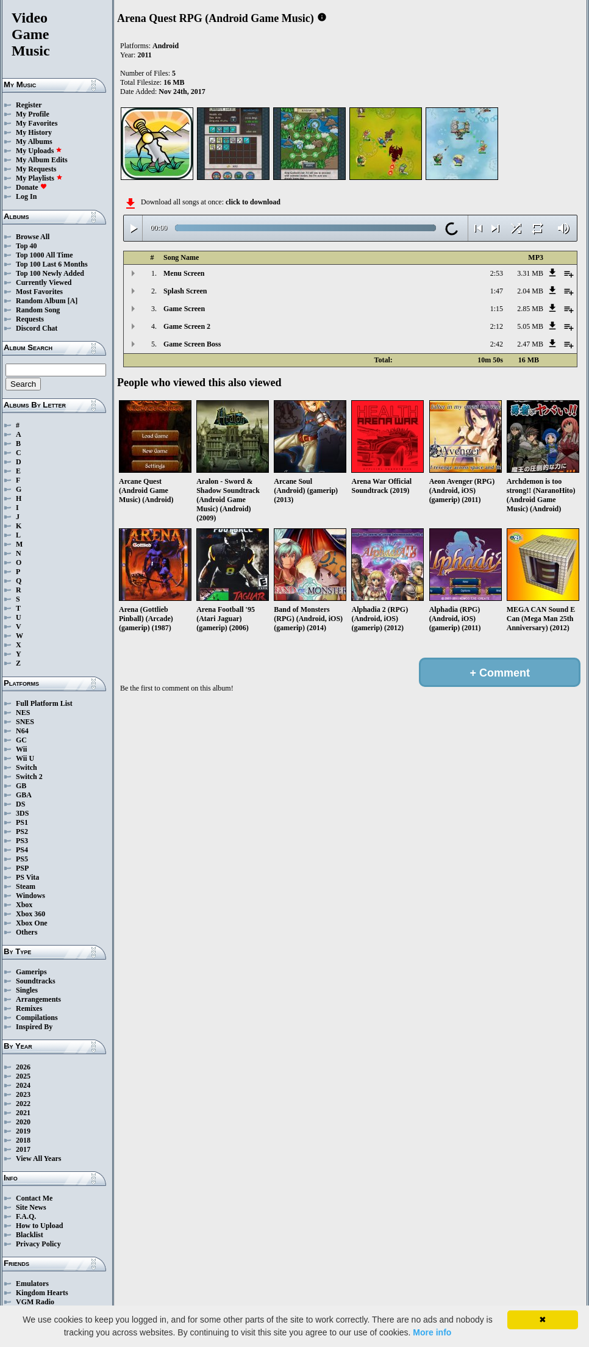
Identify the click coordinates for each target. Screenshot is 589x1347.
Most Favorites (39, 291)
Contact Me (34, 1198)
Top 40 (26, 246)
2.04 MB (530, 291)
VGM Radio (35, 1302)
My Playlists (39, 178)
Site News (31, 1207)
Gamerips (31, 972)
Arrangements (38, 999)
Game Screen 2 (186, 326)
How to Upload (39, 1225)
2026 (23, 1067)
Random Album (41, 300)
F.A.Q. (26, 1216)
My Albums (34, 141)
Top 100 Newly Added (50, 273)
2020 (23, 1122)
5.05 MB (530, 326)
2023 (23, 1094)
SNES (25, 721)
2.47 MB (530, 344)
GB (21, 785)
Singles (27, 990)
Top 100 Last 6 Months (52, 264)
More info (432, 1332)
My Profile (32, 114)
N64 (22, 731)
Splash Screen (185, 291)
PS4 (22, 850)
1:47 (496, 291)
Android (165, 45)
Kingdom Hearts (42, 1292)
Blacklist (29, 1234)
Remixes (29, 1008)
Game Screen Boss (192, 344)
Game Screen (184, 308)
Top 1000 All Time (44, 255)
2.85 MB (530, 308)
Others (26, 932)
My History (34, 132)
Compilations (37, 1017)
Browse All (32, 236)
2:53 (496, 273)
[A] (73, 300)
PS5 (22, 859)
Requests (30, 319)
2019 (23, 1131)
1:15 (496, 308)
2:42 (496, 344)
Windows (30, 895)
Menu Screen (183, 273)
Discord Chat (36, 328)
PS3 (22, 840)
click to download (253, 202)
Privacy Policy (38, 1244)
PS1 (22, 822)
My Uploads (39, 150)
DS (20, 804)
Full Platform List (44, 703)
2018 (23, 1140)
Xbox (24, 904)
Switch (26, 767)
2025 (23, 1076)
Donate (31, 187)
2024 (23, 1085)
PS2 (22, 831)
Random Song (38, 310)
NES (23, 712)
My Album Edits (42, 160)
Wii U (25, 758)
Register (29, 105)
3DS (22, 813)
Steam (25, 886)
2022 (23, 1103)
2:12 (496, 326)
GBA (24, 795)
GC (21, 740)
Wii (21, 749)
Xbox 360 (30, 914)
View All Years (38, 1158)
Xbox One (32, 923)
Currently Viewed (43, 282)
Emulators (32, 1283)
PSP (22, 868)
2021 (23, 1112)
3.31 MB (530, 273)
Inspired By (34, 1026)
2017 (23, 1149)
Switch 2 (29, 776)
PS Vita (27, 877)
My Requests (36, 169)
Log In (26, 196)
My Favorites (36, 123)
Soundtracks (35, 981)
